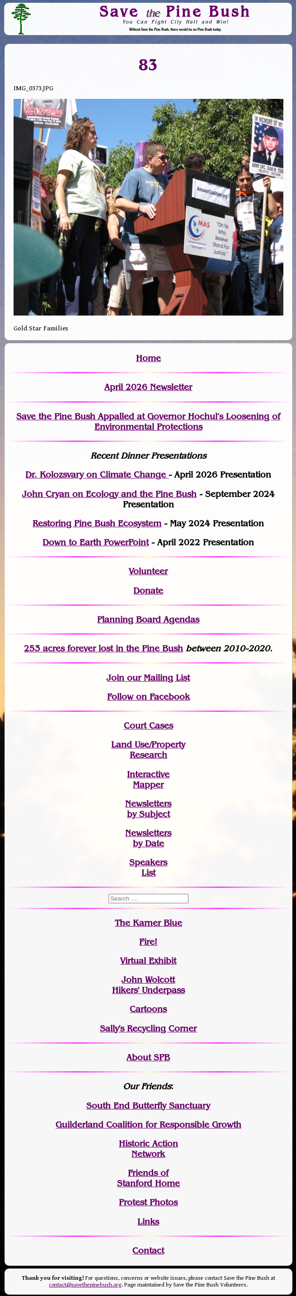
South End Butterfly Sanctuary (148, 1106)
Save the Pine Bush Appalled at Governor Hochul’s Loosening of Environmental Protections (148, 421)
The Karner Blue (148, 923)
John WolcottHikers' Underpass (148, 985)
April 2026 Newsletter (148, 387)
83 (148, 64)
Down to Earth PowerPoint (95, 542)
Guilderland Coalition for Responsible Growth (148, 1124)
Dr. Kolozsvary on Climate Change (97, 474)
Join (115, 678)
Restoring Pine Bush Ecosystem (97, 523)
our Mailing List (157, 678)
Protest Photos (148, 1202)
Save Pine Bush (175, 12)
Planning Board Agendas (148, 619)
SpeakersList (148, 867)
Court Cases (148, 725)
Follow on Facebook (148, 697)
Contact (148, 1250)
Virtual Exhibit (148, 961)
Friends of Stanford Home (148, 1178)
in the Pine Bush (131, 648)
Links (148, 1222)
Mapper (148, 785)
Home (148, 358)
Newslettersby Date (148, 838)
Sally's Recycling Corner (148, 1028)
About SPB (148, 1057)
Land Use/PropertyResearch (148, 749)
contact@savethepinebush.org (85, 1285)
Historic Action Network (148, 1148)
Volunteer (148, 571)
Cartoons (148, 1009)
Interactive (148, 774)
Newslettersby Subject (148, 809)
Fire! (148, 942)
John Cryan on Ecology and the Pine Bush (109, 494)
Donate (148, 590)
